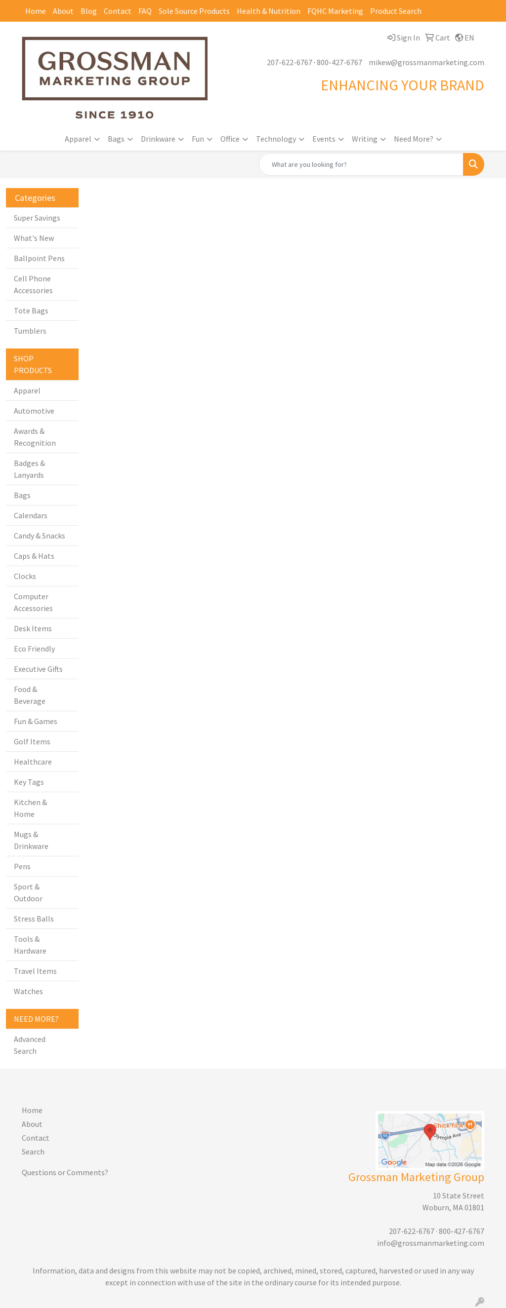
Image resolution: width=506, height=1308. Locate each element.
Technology (276, 139)
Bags (116, 139)
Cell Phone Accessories (33, 284)
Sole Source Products (194, 11)
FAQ (145, 11)
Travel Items (35, 971)
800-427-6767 (339, 62)
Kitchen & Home (30, 808)
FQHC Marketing (335, 11)
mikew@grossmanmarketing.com (426, 62)
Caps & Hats (34, 556)
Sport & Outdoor (28, 892)
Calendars (30, 515)
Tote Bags (31, 310)
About (63, 11)
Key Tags (29, 782)
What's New (34, 238)
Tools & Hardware (30, 945)
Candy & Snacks (39, 535)
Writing (365, 139)
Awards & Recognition (35, 437)
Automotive (34, 411)
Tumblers (30, 331)
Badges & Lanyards (29, 469)
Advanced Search (29, 1045)
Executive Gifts (38, 669)
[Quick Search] (361, 164)
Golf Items (32, 741)
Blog (89, 11)
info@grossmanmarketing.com (430, 1243)
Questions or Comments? (65, 1172)
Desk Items (33, 628)
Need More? (413, 139)
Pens (22, 866)
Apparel (78, 139)
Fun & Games (35, 721)
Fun (198, 139)
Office (230, 139)
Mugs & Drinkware (31, 840)
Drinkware (158, 139)
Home (35, 11)
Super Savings (37, 218)
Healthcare (33, 762)
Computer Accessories (33, 602)
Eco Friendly (34, 649)
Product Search (396, 11)
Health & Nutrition (268, 11)
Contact (117, 11)
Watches (28, 991)
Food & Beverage (29, 695)
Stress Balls (34, 918)
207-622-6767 (289, 62)
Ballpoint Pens (39, 258)
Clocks (25, 576)
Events (324, 139)
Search (33, 1151)
